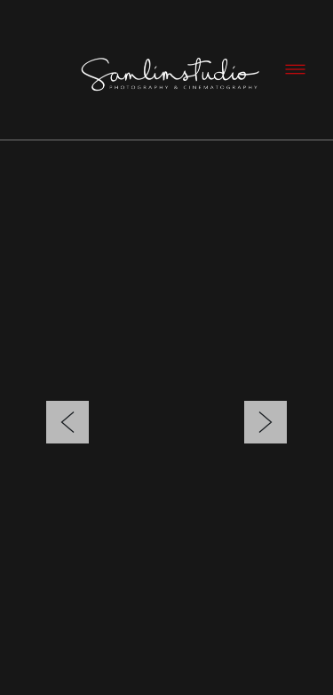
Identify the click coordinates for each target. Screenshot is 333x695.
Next (265, 396)
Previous (67, 396)
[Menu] (295, 69)
